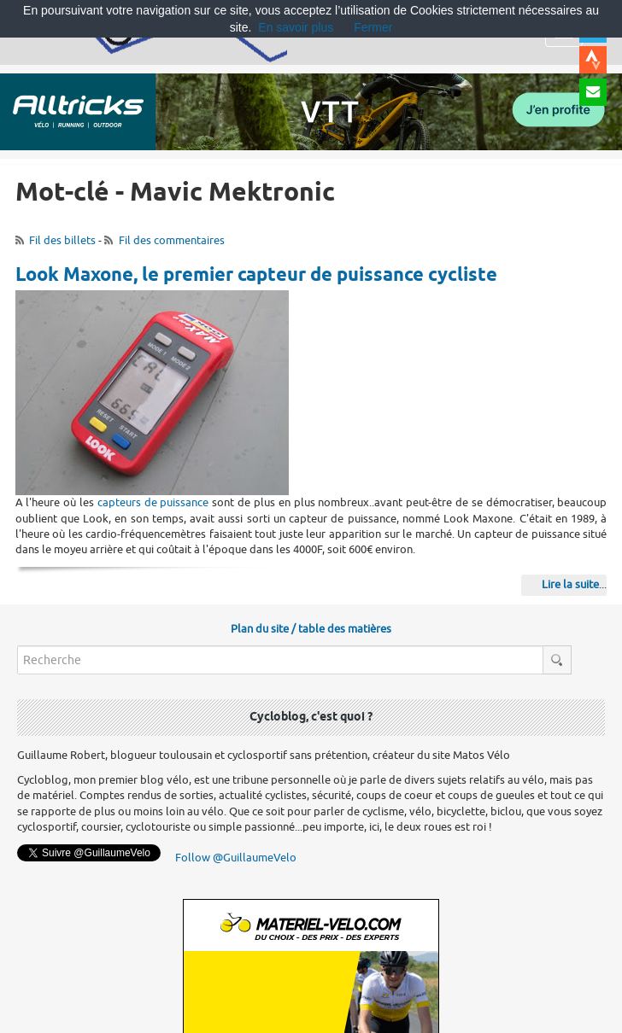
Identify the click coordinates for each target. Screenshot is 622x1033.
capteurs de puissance (153, 502)
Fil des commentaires (172, 240)
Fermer (373, 27)
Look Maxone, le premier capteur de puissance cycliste (256, 276)
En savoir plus (295, 27)
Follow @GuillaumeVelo (235, 857)
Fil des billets (62, 240)
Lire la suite (570, 584)
